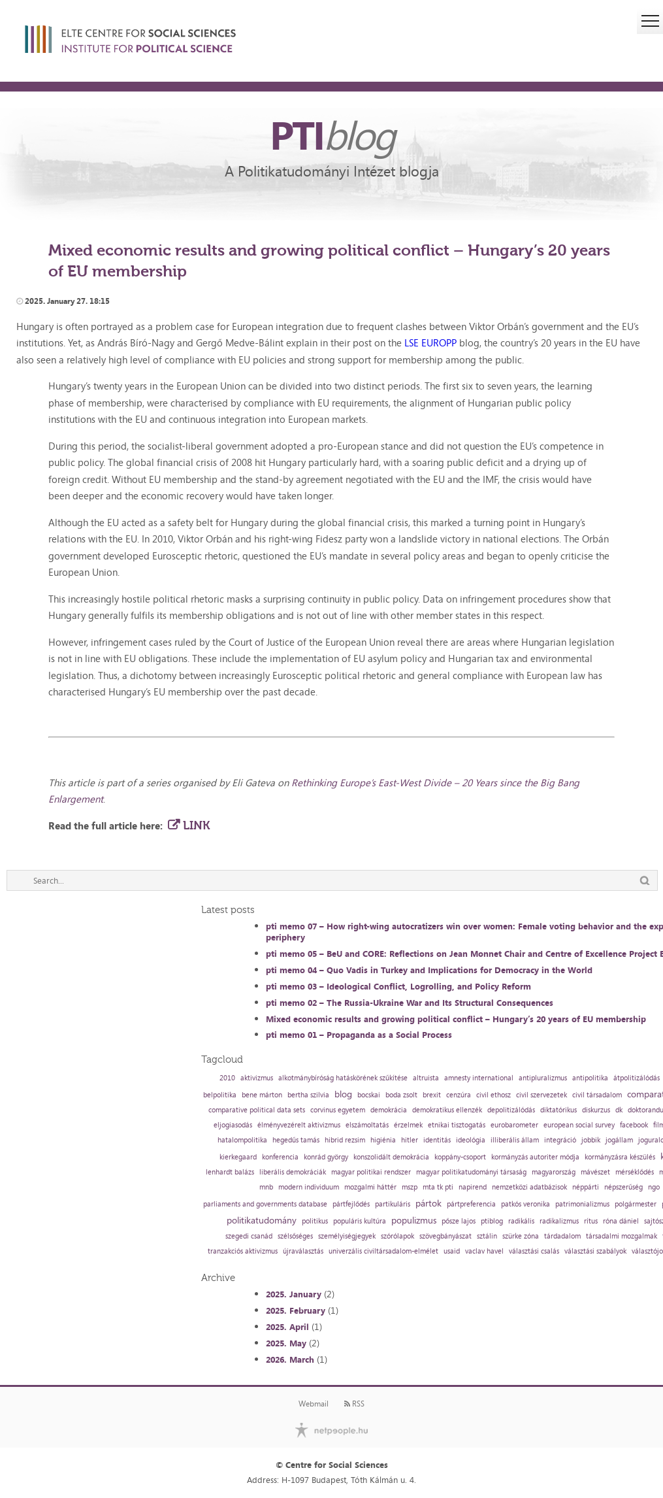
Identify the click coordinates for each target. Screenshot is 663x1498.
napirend (473, 1187)
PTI (332, 134)
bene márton (262, 1095)
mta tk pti (438, 1187)
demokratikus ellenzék (447, 1110)
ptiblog (492, 1221)
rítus (591, 1221)
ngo (654, 1187)
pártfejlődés (351, 1204)
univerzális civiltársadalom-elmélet (383, 1251)
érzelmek (408, 1125)
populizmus (413, 1220)
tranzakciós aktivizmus (243, 1251)
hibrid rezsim (345, 1140)
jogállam (619, 1140)
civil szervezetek (541, 1095)
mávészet (595, 1172)
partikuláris (392, 1204)
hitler (409, 1140)
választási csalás (534, 1251)
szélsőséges (295, 1236)
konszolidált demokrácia (391, 1157)
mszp (409, 1187)
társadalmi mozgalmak (621, 1236)
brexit (432, 1095)
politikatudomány (262, 1220)
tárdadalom (562, 1236)
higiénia (383, 1140)
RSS (354, 1404)
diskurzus (596, 1110)
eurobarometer (514, 1125)
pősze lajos (459, 1221)
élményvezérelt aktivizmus (298, 1125)
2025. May (286, 1343)
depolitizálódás (511, 1110)
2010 (227, 1078)
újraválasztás (303, 1251)
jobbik (590, 1140)
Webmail (314, 1404)
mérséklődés (634, 1172)
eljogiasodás (233, 1125)
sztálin (487, 1236)
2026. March (290, 1359)
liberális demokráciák (292, 1172)
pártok (428, 1203)
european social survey (579, 1125)
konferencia (280, 1157)
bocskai (368, 1095)
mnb (266, 1187)
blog (343, 1094)
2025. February (295, 1310)
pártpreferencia (471, 1204)
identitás (437, 1140)
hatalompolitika (242, 1140)
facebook (634, 1125)
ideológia (470, 1140)
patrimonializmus (582, 1204)
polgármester (635, 1204)
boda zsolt (401, 1095)
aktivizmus (256, 1078)
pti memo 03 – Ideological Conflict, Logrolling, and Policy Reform (398, 986)
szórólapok (397, 1236)
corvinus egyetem (337, 1110)
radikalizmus (559, 1221)
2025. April (287, 1327)
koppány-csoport (460, 1157)
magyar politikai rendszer (371, 1172)
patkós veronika (525, 1204)
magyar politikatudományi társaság (471, 1172)
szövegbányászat (445, 1236)
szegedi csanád (248, 1236)
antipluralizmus (543, 1078)
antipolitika (590, 1078)
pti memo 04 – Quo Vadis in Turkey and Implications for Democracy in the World (429, 970)
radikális (521, 1221)
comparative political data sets (256, 1110)
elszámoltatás (367, 1125)
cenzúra (458, 1095)
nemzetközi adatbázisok (529, 1187)
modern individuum (308, 1187)
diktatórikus (558, 1110)
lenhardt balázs (230, 1172)
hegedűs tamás (295, 1140)
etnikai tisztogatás (456, 1125)
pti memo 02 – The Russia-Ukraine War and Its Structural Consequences (409, 1002)
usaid (452, 1251)
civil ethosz (493, 1095)
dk (619, 1110)
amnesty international (478, 1078)
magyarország (553, 1172)
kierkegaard (238, 1157)
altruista (426, 1078)
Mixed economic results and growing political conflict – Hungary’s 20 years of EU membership (456, 1019)
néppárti (585, 1187)
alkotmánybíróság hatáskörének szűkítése (343, 1078)
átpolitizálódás (636, 1078)
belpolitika (219, 1095)
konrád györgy (326, 1157)
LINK (196, 825)
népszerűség (623, 1187)
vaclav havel (484, 1251)
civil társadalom (597, 1095)
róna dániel (621, 1221)
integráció (560, 1140)
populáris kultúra (359, 1221)
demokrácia (388, 1110)
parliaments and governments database (265, 1204)
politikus (315, 1221)
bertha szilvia (308, 1095)
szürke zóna (520, 1236)
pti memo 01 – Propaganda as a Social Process (359, 1034)
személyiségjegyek (347, 1236)
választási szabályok (595, 1251)
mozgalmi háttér (370, 1187)
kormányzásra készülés (620, 1157)
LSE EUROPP (430, 343)
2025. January (293, 1294)
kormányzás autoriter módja (535, 1157)
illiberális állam (515, 1140)
